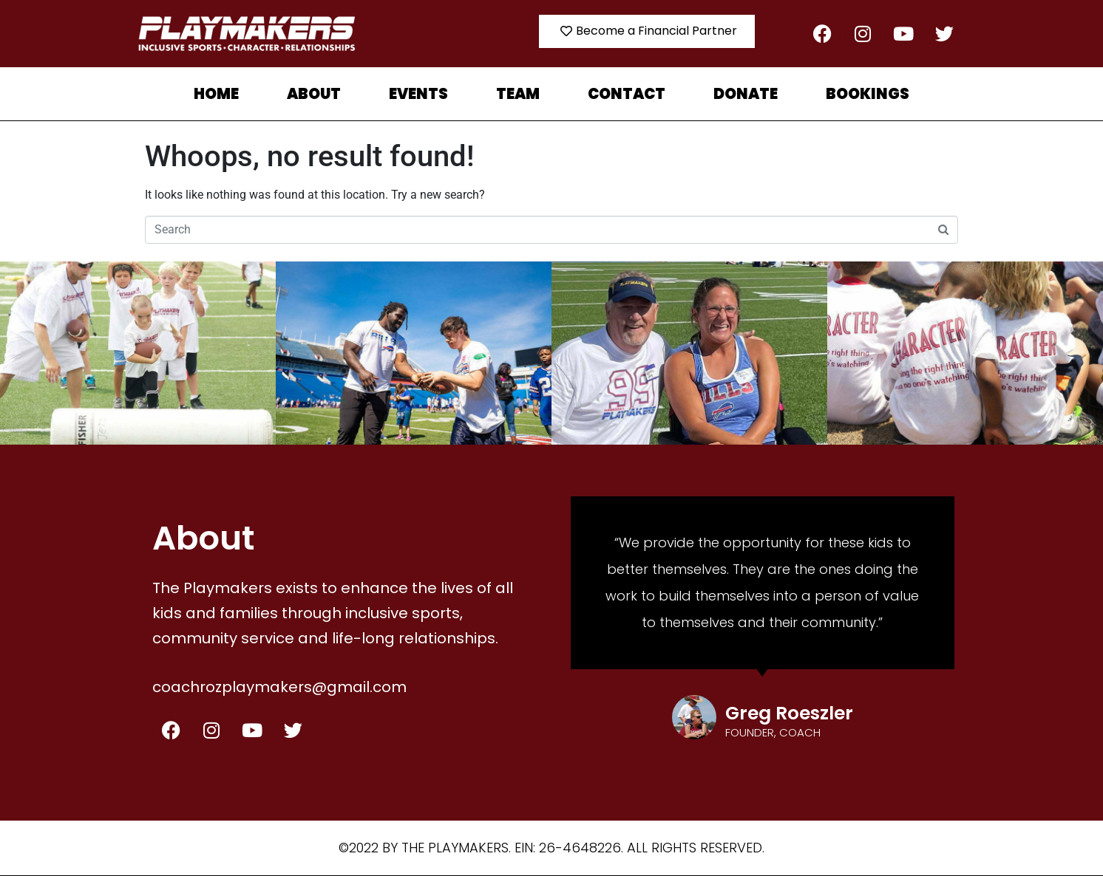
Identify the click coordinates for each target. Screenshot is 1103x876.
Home (216, 93)
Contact (626, 93)
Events (418, 93)
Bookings (867, 93)
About (314, 93)
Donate (745, 93)
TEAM (518, 93)
